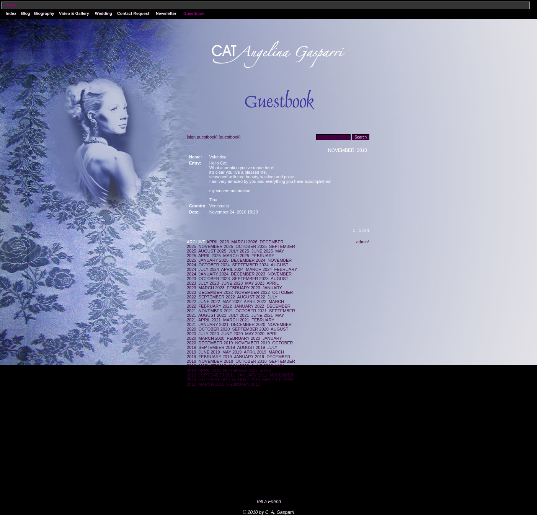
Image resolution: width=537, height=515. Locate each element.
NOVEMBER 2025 (216, 246)
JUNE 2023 (232, 283)
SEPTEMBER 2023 (250, 278)
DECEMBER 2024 (248, 260)
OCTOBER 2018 (251, 361)
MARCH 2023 (212, 287)
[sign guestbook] (202, 137)
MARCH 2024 (259, 269)
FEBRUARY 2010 (243, 384)
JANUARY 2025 (214, 260)
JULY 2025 (239, 251)
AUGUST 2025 (212, 251)
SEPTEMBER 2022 (217, 297)
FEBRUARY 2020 (243, 338)
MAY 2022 (232, 301)
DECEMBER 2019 (216, 343)
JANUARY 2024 (214, 274)
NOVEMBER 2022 (252, 292)
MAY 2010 (271, 379)
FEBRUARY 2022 (215, 306)
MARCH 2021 (236, 320)
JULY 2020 (209, 333)
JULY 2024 (209, 269)
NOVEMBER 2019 (252, 343)
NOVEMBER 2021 (216, 310)
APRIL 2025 (209, 255)
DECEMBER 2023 (248, 274)
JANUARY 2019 (249, 356)
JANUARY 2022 (249, 306)
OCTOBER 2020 (214, 329)
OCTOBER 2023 (214, 278)
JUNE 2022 (209, 301)
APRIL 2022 (255, 301)
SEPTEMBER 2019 (217, 347)
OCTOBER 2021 (251, 310)
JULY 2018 (239, 365)
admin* (362, 242)
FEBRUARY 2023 (243, 287)
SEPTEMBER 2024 (250, 264)
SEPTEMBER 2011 (217, 375)
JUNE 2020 (232, 333)
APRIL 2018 (209, 370)
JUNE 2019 (209, 352)
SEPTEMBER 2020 (250, 329)
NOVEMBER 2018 (216, 361)
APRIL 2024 (232, 269)
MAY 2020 (254, 333)
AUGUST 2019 (251, 347)
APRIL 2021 (209, 320)
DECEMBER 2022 (216, 292)
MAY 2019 (232, 352)
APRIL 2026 (217, 242)
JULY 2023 (209, 283)
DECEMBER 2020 (248, 324)
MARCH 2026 (244, 242)
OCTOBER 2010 (214, 379)
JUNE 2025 (262, 251)
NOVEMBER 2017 (240, 370)
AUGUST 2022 (251, 297)
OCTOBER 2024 (214, 264)
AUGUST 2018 (212, 365)
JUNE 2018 (262, 365)
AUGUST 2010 (246, 379)
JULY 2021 (239, 315)
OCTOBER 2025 (251, 246)
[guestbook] (229, 137)
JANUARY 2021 (214, 324)
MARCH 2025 (236, 255)
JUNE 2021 (262, 315)
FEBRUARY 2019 (215, 356)
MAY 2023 (254, 283)
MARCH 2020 (212, 338)
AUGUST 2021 (212, 315)
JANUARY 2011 (252, 375)
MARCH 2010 (212, 384)
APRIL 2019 (255, 352)
